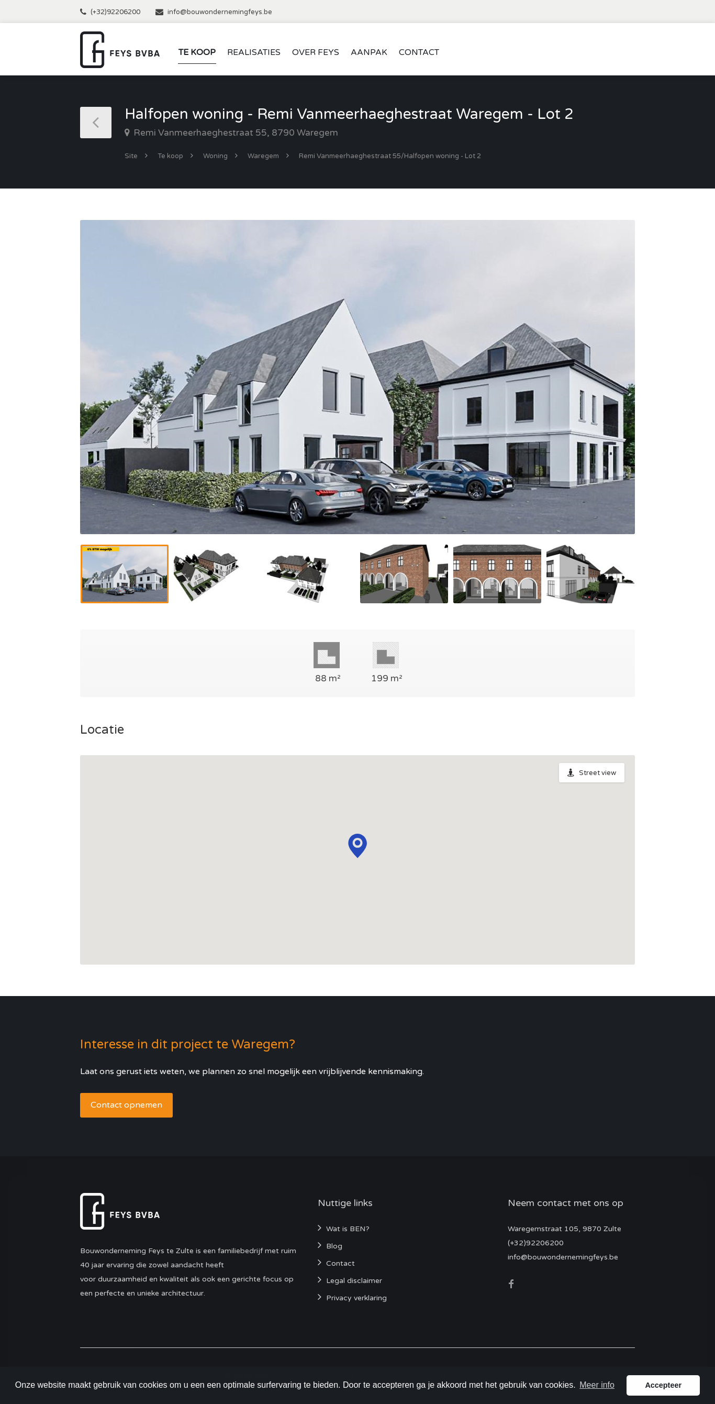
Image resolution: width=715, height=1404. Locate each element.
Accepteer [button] (663, 1385)
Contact (419, 52)
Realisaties (254, 52)
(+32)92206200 (115, 12)
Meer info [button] (597, 1384)
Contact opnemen (126, 1105)
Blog (334, 1246)
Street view (597, 773)
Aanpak (369, 52)
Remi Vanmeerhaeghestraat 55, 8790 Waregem (234, 132)
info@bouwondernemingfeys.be (219, 12)
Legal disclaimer (354, 1280)
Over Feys (315, 52)
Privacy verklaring (356, 1298)
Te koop (197, 52)
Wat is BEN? (348, 1228)
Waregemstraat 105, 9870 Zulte (564, 1228)
